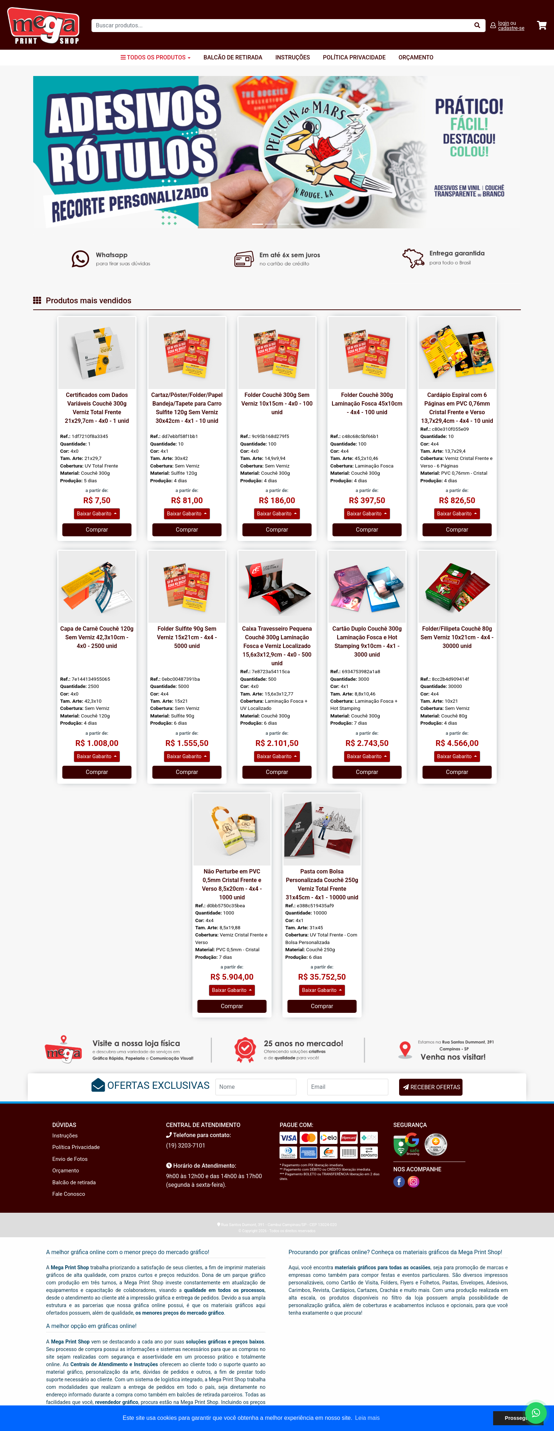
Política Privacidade (354, 57)
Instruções (292, 57)
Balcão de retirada (74, 1182)
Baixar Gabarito (95, 513)
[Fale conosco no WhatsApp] (536, 1413)
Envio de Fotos (70, 1159)
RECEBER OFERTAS (435, 1087)
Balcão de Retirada (233, 57)
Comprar (97, 529)
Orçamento (415, 57)
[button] (69, 152)
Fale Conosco (68, 1194)
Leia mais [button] (367, 1418)
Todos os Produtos (156, 57)
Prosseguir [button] (518, 1418)
